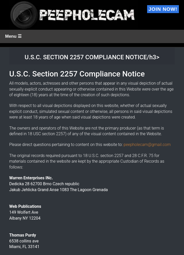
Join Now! (163, 9)
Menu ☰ (13, 36)
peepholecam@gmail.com (147, 144)
